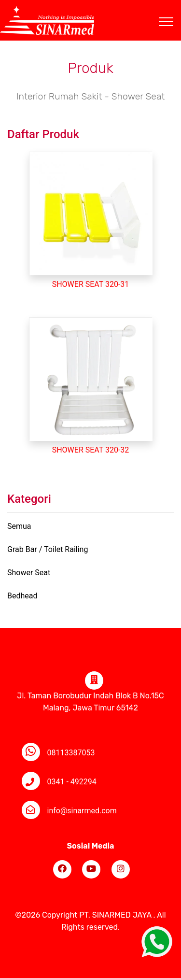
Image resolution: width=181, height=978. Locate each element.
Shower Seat (28, 572)
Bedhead (22, 595)
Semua (19, 526)
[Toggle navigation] (173, 10)
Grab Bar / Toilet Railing (47, 549)
